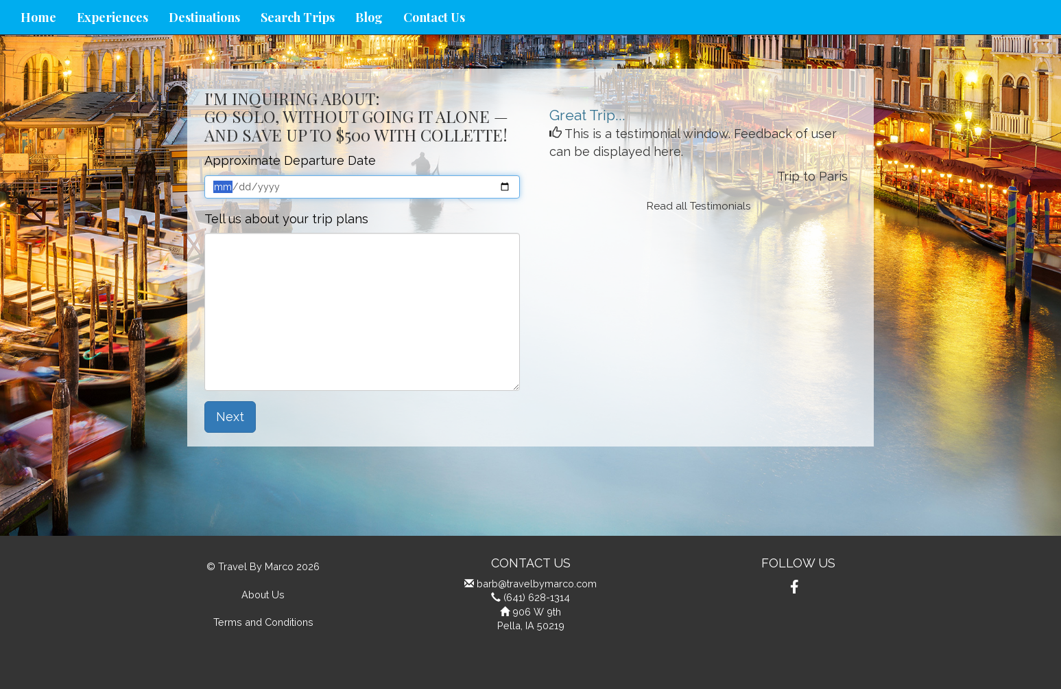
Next (230, 416)
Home (38, 17)
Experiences (112, 17)
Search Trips (298, 17)
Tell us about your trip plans (286, 219)
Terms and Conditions (263, 622)
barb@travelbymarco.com (537, 583)
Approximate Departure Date (290, 160)
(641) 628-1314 (536, 597)
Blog (369, 17)
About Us (263, 594)
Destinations (204, 17)
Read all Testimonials (699, 206)
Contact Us (434, 17)
